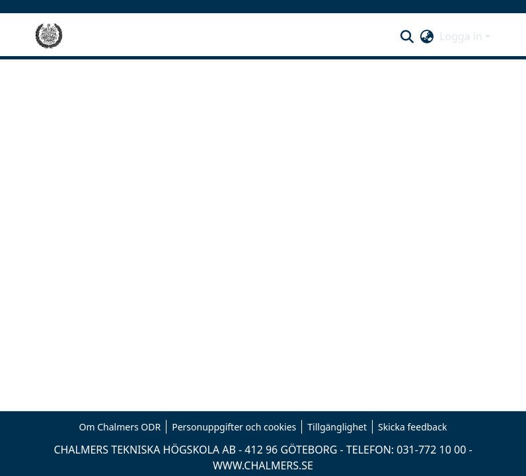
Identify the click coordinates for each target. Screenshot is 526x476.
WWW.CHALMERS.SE (263, 465)
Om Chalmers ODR (120, 427)
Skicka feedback (412, 427)
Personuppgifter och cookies (234, 427)
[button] (407, 36)
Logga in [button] (462, 36)
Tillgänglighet (337, 427)
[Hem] (49, 36)
